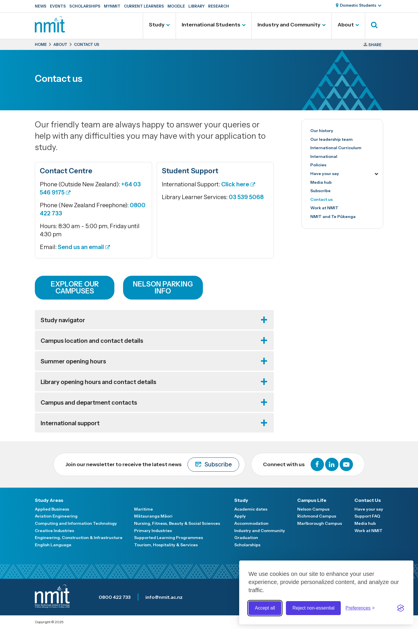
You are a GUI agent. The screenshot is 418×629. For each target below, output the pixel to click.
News (40, 6)
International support (70, 423)
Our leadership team (331, 139)
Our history (321, 130)
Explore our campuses (75, 287)
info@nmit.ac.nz (164, 597)
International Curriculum (335, 147)
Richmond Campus (316, 516)
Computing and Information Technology (76, 523)
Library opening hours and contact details (98, 382)
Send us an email (81, 247)
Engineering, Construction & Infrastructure (78, 537)
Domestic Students (358, 5)
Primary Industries (153, 530)
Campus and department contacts (89, 402)
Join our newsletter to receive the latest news (152, 464)
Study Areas (49, 500)
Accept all (265, 607)
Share (374, 44)
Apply (240, 516)
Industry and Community (288, 24)
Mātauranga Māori (153, 516)
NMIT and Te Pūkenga (333, 216)
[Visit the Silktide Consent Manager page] (400, 608)
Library (196, 6)
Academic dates (250, 509)
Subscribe (320, 190)
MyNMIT (112, 6)
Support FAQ (367, 516)
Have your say (324, 173)
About (346, 24)
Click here (235, 184)
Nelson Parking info (163, 287)
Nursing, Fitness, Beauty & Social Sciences (177, 523)
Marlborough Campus (319, 523)
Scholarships (84, 6)
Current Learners (144, 6)
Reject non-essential (313, 607)
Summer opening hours (73, 361)
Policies (318, 164)
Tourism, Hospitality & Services (166, 544)
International (323, 156)
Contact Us (367, 500)
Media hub (321, 182)
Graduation (246, 537)
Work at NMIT (324, 207)
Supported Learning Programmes (168, 537)
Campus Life (311, 500)
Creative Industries (54, 530)
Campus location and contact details (92, 340)
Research (218, 6)
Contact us (321, 199)
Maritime (143, 509)
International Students (211, 24)
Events (58, 6)
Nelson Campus (313, 509)
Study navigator (63, 320)
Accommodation (251, 523)
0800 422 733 (115, 597)
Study (157, 24)
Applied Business (52, 509)
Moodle (176, 6)
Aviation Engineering (56, 516)
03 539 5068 (246, 197)
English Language (53, 544)
